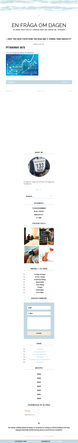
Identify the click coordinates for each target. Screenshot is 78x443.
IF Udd (39, 218)
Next (70, 91)
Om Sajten (40, 362)
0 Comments (11, 82)
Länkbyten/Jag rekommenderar (40, 359)
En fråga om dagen (39, 25)
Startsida (41, 91)
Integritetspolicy (40, 351)
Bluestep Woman (56, 441)
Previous (9, 91)
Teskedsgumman (39, 208)
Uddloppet (39, 215)
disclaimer (39, 357)
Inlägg (27, 411)
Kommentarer (29, 414)
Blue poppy (39, 211)
